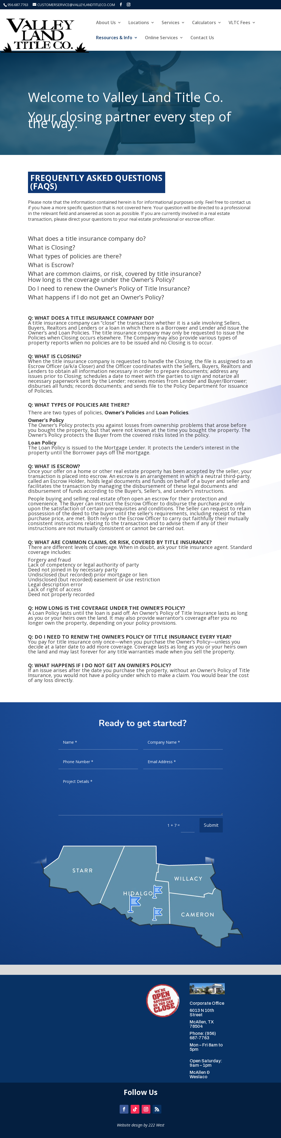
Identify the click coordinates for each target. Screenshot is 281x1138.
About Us (106, 23)
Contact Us (202, 38)
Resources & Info (114, 38)
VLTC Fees (239, 23)
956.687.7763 (17, 4)
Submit (211, 825)
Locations (138, 23)
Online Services (161, 38)
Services (170, 23)
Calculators (204, 23)
